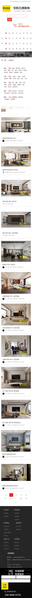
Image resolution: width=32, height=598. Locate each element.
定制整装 (24, 40)
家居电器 (16, 548)
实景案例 (16, 516)
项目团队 (6, 542)
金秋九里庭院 (7, 532)
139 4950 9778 (23, 26)
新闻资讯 (18, 523)
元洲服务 (6, 516)
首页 (2, 41)
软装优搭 (16, 545)
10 (21, 498)
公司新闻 (18, 526)
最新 (4, 108)
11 (26, 498)
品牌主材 (16, 542)
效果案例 (16, 513)
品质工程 (20, 40)
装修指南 (18, 529)
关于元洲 (27, 40)
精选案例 (6, 40)
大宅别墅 (16, 40)
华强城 (5, 535)
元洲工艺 (6, 545)
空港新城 (6, 529)
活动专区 (30, 40)
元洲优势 (6, 513)
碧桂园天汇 (7, 526)
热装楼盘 (9, 40)
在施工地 (6, 548)
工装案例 (16, 519)
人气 (11, 108)
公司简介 (6, 510)
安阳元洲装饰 (21, 8)
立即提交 (4, 586)
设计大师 (13, 40)
